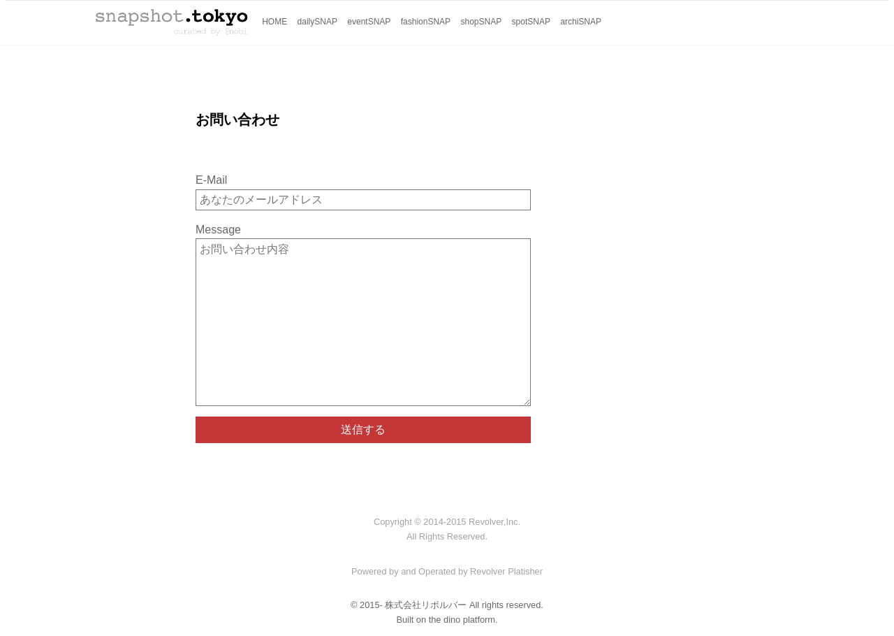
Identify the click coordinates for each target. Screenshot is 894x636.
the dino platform (462, 619)
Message (218, 230)
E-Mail (211, 180)
